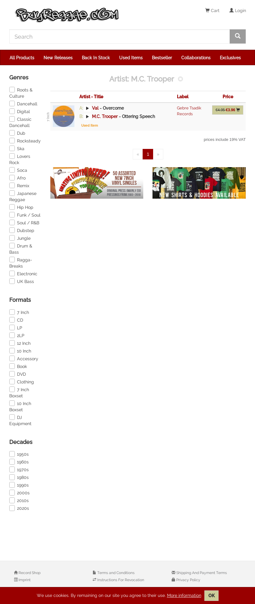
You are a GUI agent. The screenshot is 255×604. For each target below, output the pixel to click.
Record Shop (29, 573)
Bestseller (162, 57)
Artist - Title (91, 96)
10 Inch (20, 350)
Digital (19, 111)
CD (16, 320)
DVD (17, 374)
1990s (19, 485)
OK (211, 595)
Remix (19, 185)
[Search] (119, 36)
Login (237, 10)
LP (15, 327)
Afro (17, 177)
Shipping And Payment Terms (201, 573)
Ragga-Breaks (20, 262)
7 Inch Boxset (19, 392)
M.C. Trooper (105, 116)
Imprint (24, 580)
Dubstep (21, 230)
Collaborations (196, 57)
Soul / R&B (24, 222)
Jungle (20, 238)
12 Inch (20, 343)
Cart (212, 10)
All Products (22, 57)
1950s (19, 454)
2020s (19, 508)
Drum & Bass (20, 249)
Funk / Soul (24, 215)
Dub (17, 133)
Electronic (23, 273)
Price (228, 96)
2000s (19, 492)
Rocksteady (25, 140)
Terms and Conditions (115, 573)
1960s (19, 461)
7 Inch (19, 312)
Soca (18, 170)
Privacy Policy (187, 580)
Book (18, 366)
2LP (16, 335)
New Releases (58, 57)
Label (182, 96)
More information (184, 595)
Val (95, 108)
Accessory (23, 358)
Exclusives (230, 57)
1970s (19, 469)
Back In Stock (96, 57)
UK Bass (21, 281)
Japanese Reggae (22, 196)
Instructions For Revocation (120, 580)
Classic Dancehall (20, 122)
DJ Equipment (20, 420)
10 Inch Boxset (20, 406)
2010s (19, 500)
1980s (19, 477)
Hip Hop (21, 207)
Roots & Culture (20, 93)
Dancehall (23, 103)
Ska (16, 148)
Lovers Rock (19, 159)
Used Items (131, 57)
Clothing (21, 381)
